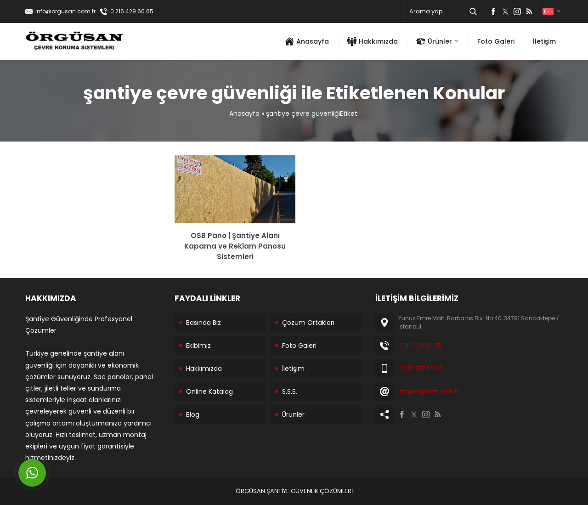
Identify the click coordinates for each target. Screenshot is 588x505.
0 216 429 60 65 (131, 11)
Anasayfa (244, 113)
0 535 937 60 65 (420, 368)
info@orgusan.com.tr (65, 11)
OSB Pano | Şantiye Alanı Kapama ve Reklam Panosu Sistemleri (235, 246)
